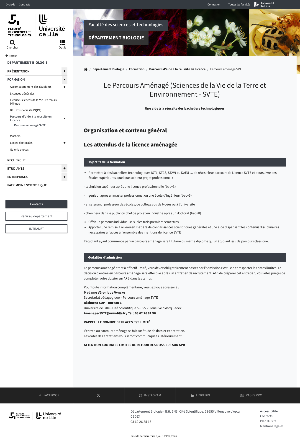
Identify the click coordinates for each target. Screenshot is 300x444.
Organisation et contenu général (125, 130)
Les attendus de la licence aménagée (130, 145)
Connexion (214, 5)
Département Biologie (108, 69)
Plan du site (268, 421)
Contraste (24, 5)
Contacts (266, 416)
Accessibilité (269, 411)
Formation (136, 69)
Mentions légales (271, 426)
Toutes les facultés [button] (239, 5)
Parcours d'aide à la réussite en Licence (177, 69)
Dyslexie (10, 5)
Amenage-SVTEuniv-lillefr (105, 313)
